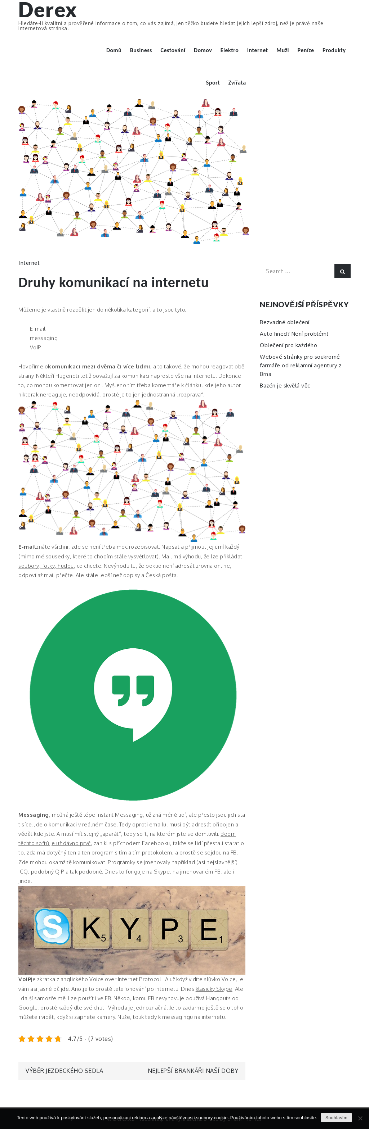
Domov (203, 50)
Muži (282, 50)
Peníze (306, 50)
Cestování (173, 50)
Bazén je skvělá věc (285, 385)
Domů (113, 50)
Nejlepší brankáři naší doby (193, 1070)
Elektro (230, 50)
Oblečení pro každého (288, 345)
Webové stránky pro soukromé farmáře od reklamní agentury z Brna (300, 365)
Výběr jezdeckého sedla (64, 1070)
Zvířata (237, 82)
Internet (257, 50)
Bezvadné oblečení (285, 322)
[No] (360, 1118)
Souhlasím (336, 1117)
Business (141, 50)
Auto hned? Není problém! (294, 333)
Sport (213, 82)
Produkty (334, 50)
